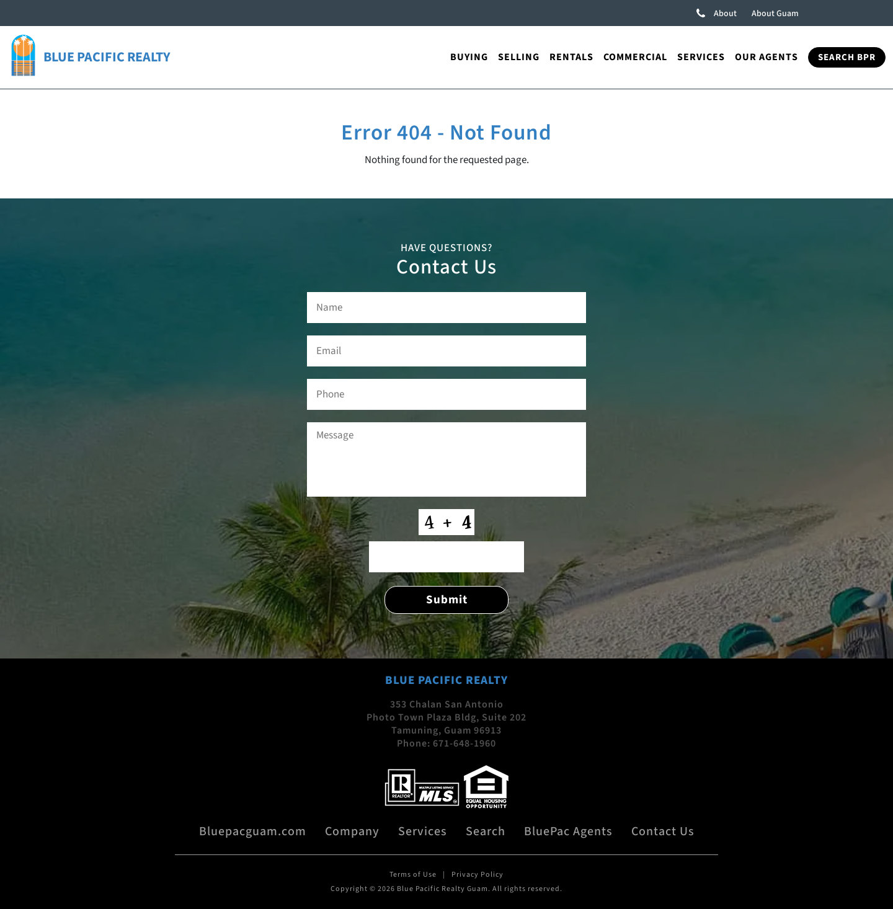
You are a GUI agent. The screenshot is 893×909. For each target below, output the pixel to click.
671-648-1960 (464, 743)
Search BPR (847, 57)
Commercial (635, 57)
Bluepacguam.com (252, 831)
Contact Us (663, 831)
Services (701, 57)
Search (485, 831)
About (725, 13)
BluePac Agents (568, 831)
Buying (469, 57)
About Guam (775, 13)
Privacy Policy (477, 874)
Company (352, 831)
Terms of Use (413, 874)
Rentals (571, 57)
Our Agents (766, 57)
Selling (519, 57)
